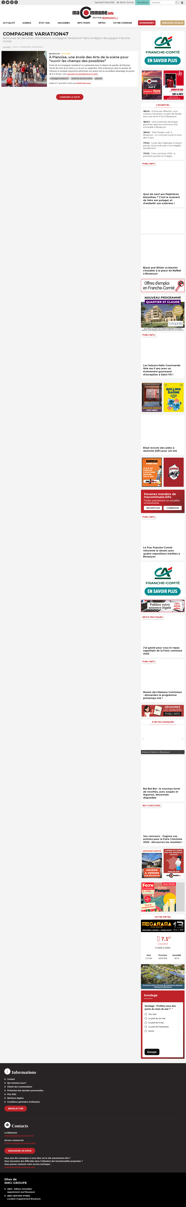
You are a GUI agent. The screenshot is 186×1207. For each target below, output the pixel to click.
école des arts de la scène (82, 78)
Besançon (54, 54)
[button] (176, 2)
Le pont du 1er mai (156, 1018)
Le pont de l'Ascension (158, 1027)
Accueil (7, 47)
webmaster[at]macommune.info (19, 1167)
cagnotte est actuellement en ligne (82, 74)
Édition (97, 17)
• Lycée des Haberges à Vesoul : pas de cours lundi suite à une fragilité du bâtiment (162, 146)
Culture (65, 54)
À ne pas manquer (163, 722)
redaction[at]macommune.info (19, 1136)
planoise (98, 78)
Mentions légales (15, 1098)
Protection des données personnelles (25, 1090)
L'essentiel (163, 105)
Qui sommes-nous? (16, 1083)
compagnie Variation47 (59, 78)
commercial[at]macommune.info (20, 1143)
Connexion (172, 508)
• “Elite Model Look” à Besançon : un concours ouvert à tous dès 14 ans (162, 135)
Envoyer (152, 1052)
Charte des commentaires (19, 1087)
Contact (11, 1079)
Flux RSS (11, 1094)
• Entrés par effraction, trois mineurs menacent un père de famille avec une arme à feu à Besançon (162, 114)
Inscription (153, 508)
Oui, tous (152, 1014)
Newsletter (15, 1108)
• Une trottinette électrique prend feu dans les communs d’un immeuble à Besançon (160, 124)
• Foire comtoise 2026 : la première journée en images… (159, 154)
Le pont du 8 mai (155, 1022)
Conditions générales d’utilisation (23, 1102)
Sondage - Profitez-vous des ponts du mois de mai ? (160, 1007)
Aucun (151, 1031)
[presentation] (143, 738)
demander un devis (20, 1150)
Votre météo (163, 917)
